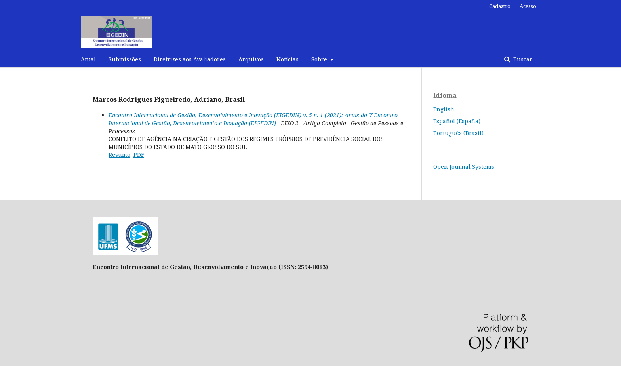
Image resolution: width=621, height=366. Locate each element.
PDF (138, 154)
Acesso (528, 6)
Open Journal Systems (463, 166)
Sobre (320, 59)
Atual (88, 59)
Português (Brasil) (458, 133)
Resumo (119, 154)
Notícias (287, 59)
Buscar (522, 59)
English (443, 109)
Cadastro (500, 6)
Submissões (125, 59)
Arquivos (251, 59)
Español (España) (456, 121)
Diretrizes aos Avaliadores (190, 59)
